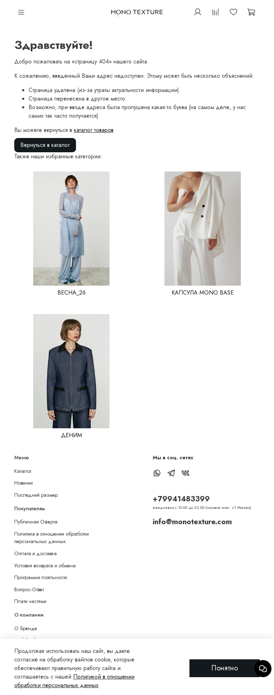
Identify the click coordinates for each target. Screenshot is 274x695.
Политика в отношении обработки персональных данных (51, 537)
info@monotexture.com (192, 521)
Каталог (22, 471)
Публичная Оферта (35, 521)
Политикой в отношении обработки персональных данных (74, 681)
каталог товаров (93, 130)
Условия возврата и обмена (45, 565)
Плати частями (30, 601)
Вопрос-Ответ (29, 589)
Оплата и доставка (35, 553)
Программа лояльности (40, 577)
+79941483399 (181, 499)
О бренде (25, 628)
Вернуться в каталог (45, 145)
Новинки (23, 482)
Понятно (224, 668)
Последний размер (36, 495)
